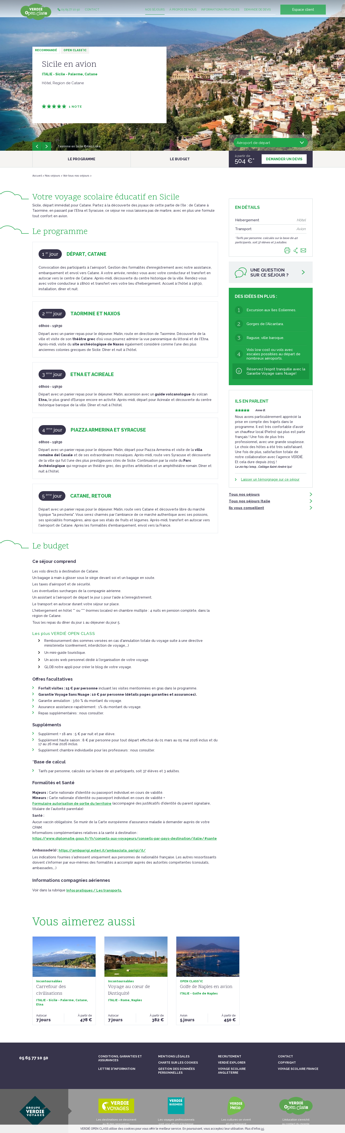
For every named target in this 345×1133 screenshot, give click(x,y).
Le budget (180, 159)
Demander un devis (284, 159)
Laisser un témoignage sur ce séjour (270, 481)
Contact (92, 13)
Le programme (81, 159)
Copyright (287, 1062)
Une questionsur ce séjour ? (270, 273)
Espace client (303, 13)
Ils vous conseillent (271, 509)
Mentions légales (174, 1056)
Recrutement (229, 1056)
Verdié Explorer (231, 1062)
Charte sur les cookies (178, 1062)
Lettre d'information (116, 1069)
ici (262, 1129)
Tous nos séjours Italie (271, 502)
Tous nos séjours (271, 496)
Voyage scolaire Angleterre (232, 1070)
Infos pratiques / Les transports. (94, 890)
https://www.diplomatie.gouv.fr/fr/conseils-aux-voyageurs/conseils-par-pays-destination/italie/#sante (124, 838)
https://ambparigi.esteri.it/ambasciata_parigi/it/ (102, 850)
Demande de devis (257, 13)
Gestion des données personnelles (176, 1070)
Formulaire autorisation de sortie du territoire (71, 803)
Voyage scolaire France (298, 1069)
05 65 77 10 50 (69, 13)
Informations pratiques (220, 13)
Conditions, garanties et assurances (120, 1058)
